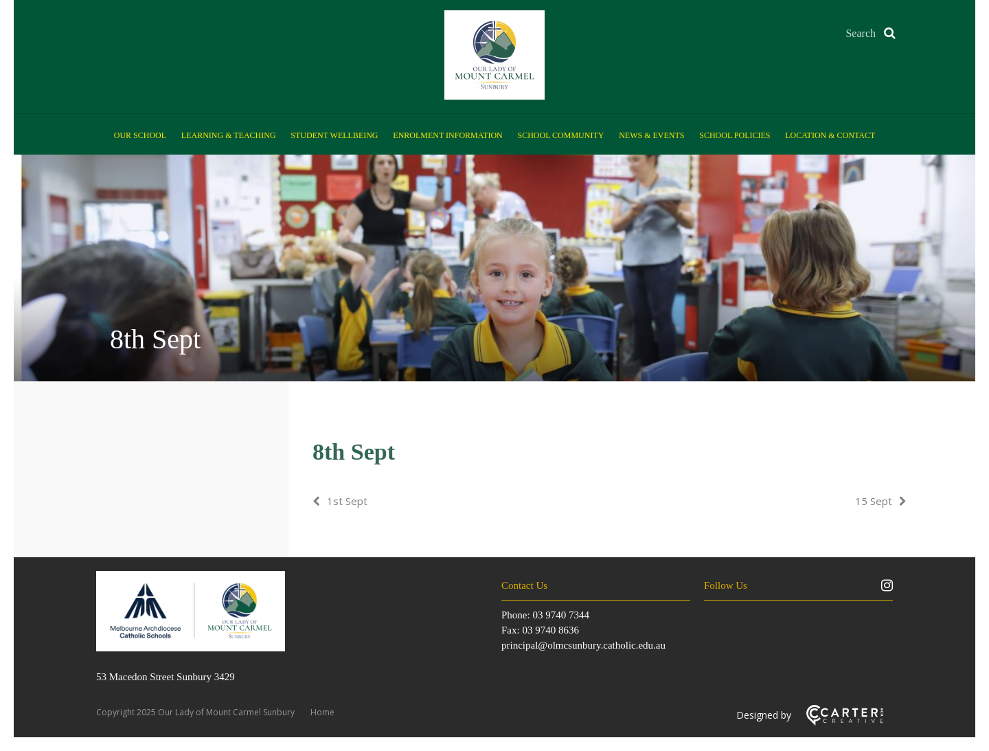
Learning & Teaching (228, 135)
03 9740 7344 (560, 614)
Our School (140, 135)
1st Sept (347, 501)
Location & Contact (830, 135)
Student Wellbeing (334, 135)
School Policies (734, 135)
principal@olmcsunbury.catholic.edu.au (583, 645)
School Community (561, 135)
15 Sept (873, 501)
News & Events (651, 135)
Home (322, 712)
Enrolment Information (447, 135)
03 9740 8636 (550, 630)
